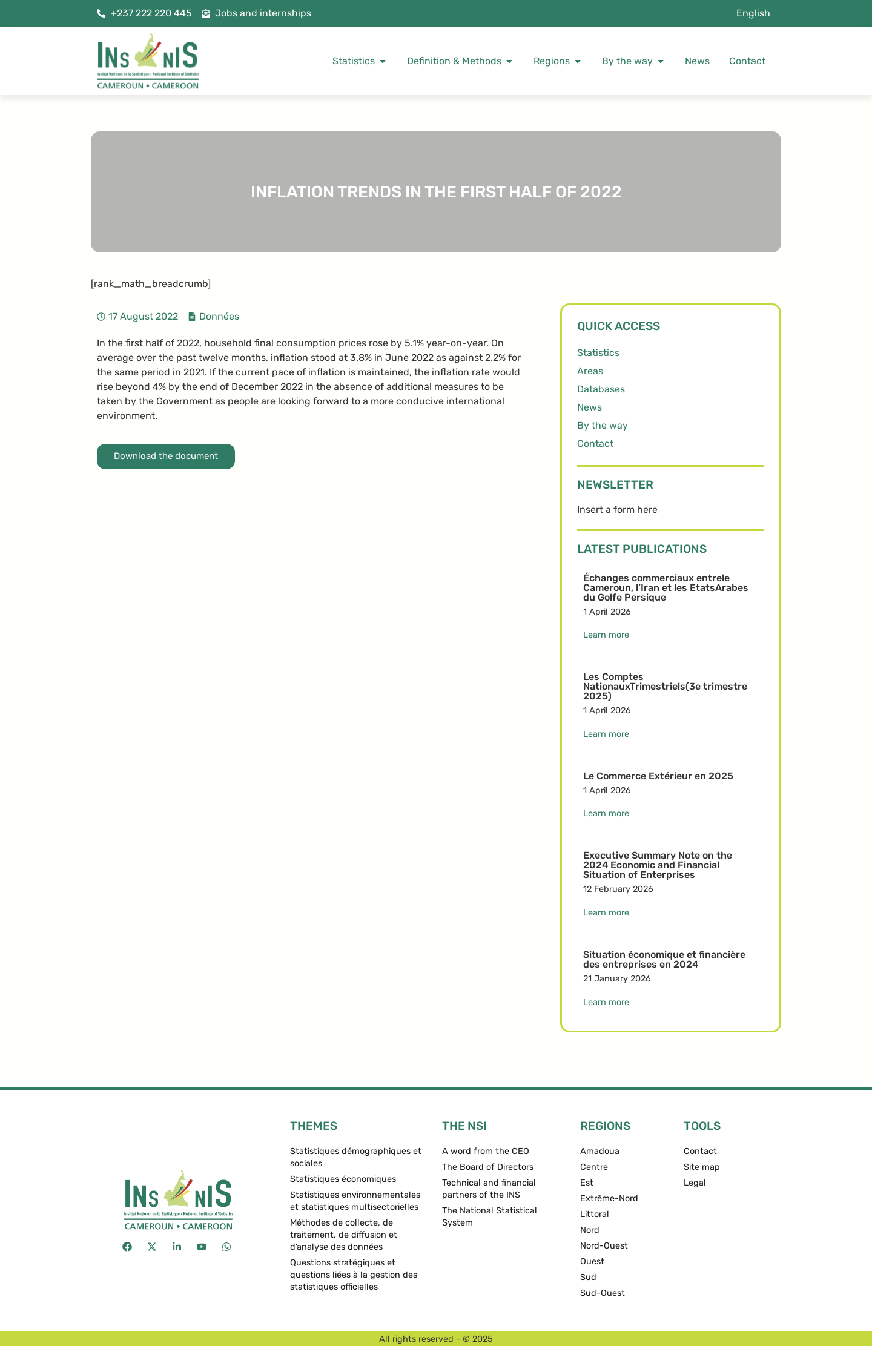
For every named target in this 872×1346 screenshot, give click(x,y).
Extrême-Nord (609, 1198)
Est (586, 1183)
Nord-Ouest (604, 1246)
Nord (590, 1230)
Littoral (594, 1214)
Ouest (592, 1261)
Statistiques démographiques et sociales (355, 1157)
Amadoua (599, 1151)
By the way (602, 425)
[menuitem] (753, 13)
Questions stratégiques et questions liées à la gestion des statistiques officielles (353, 1275)
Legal (695, 1183)
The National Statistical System (489, 1217)
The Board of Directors (487, 1167)
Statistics (598, 352)
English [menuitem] (753, 13)
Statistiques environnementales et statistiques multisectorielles (355, 1201)
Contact (595, 443)
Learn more (606, 635)
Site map (702, 1167)
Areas (590, 371)
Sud (588, 1277)
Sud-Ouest (602, 1293)
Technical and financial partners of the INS (489, 1189)
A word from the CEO (485, 1151)
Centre (594, 1167)
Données (219, 316)
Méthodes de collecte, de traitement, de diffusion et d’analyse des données (343, 1235)
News (589, 407)
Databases (601, 389)
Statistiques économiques (343, 1179)
